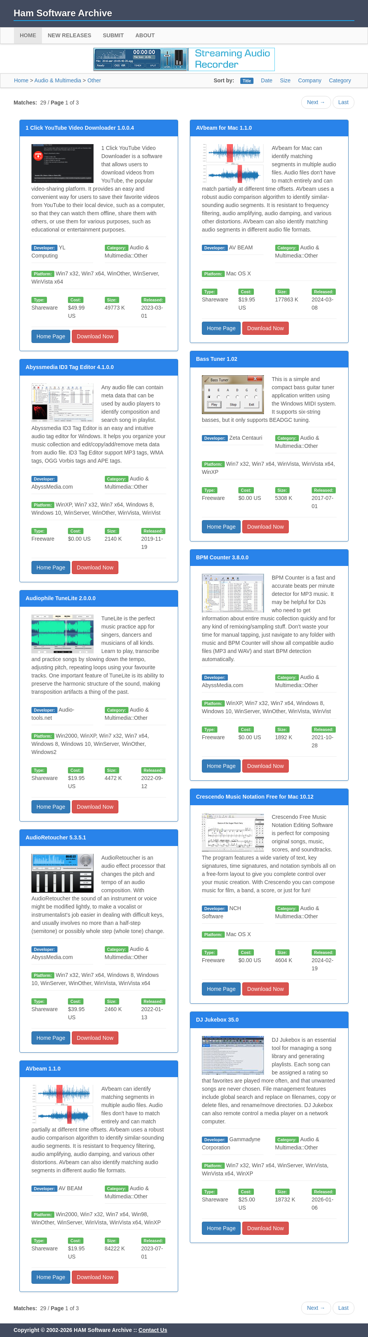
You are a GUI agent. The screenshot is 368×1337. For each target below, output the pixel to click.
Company (309, 80)
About (145, 35)
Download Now (95, 336)
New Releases (69, 35)
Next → (316, 102)
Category (340, 80)
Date (267, 80)
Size (285, 80)
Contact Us (153, 1330)
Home (28, 35)
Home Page (50, 336)
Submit (113, 35)
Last (343, 102)
